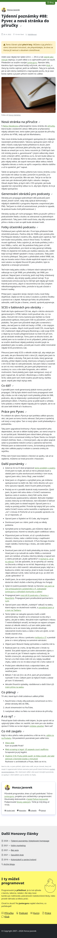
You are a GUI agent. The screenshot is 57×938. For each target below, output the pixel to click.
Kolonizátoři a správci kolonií (23, 859)
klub (48, 65)
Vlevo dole (9, 743)
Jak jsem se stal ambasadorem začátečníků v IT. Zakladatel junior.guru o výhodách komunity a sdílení (29, 589)
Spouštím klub (17, 855)
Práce (48, 913)
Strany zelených (24, 802)
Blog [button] (50, 2)
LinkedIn (33, 810)
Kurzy (36, 913)
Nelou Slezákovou (11, 126)
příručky (51, 126)
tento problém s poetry (45, 468)
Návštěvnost (32, 34)
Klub (6, 916)
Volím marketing (18, 845)
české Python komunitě (37, 799)
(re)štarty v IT (40, 637)
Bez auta (15, 850)
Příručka (9, 913)
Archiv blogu (9, 864)
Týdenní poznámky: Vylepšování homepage (30, 841)
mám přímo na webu (14, 687)
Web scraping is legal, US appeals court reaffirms (26, 749)
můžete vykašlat (37, 726)
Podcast (23, 913)
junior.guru (32, 62)
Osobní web (10, 810)
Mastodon (22, 810)
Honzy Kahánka (14, 115)
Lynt (7, 601)
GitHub (43, 810)
